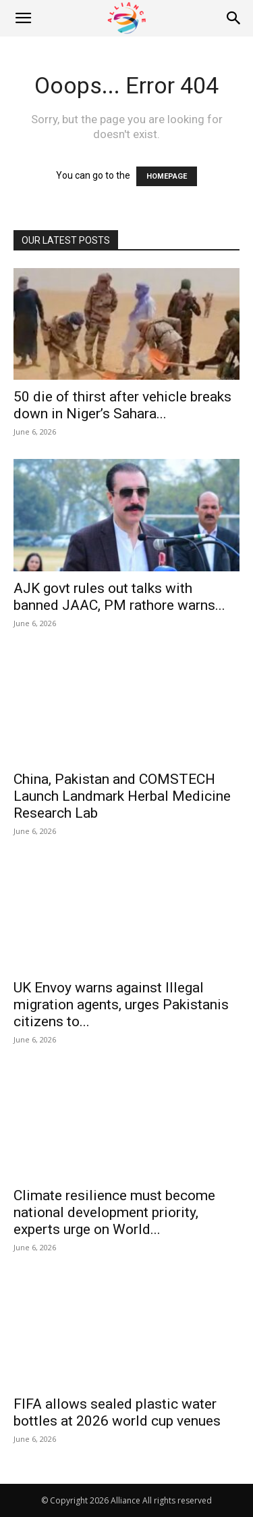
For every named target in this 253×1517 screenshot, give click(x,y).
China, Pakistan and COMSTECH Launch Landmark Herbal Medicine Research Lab (122, 796)
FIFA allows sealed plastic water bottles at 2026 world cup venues (117, 1412)
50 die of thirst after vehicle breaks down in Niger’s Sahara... (122, 405)
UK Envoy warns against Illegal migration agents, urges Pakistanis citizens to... (121, 1005)
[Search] (234, 18)
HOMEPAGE (166, 176)
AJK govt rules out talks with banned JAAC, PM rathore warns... (119, 596)
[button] (23, 18)
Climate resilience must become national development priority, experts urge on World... (114, 1212)
